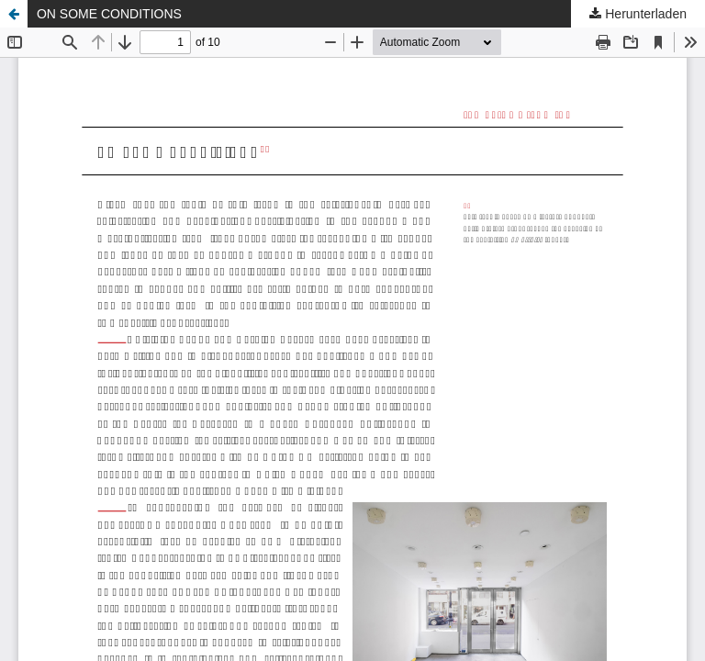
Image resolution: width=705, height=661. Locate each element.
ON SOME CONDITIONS (109, 13)
